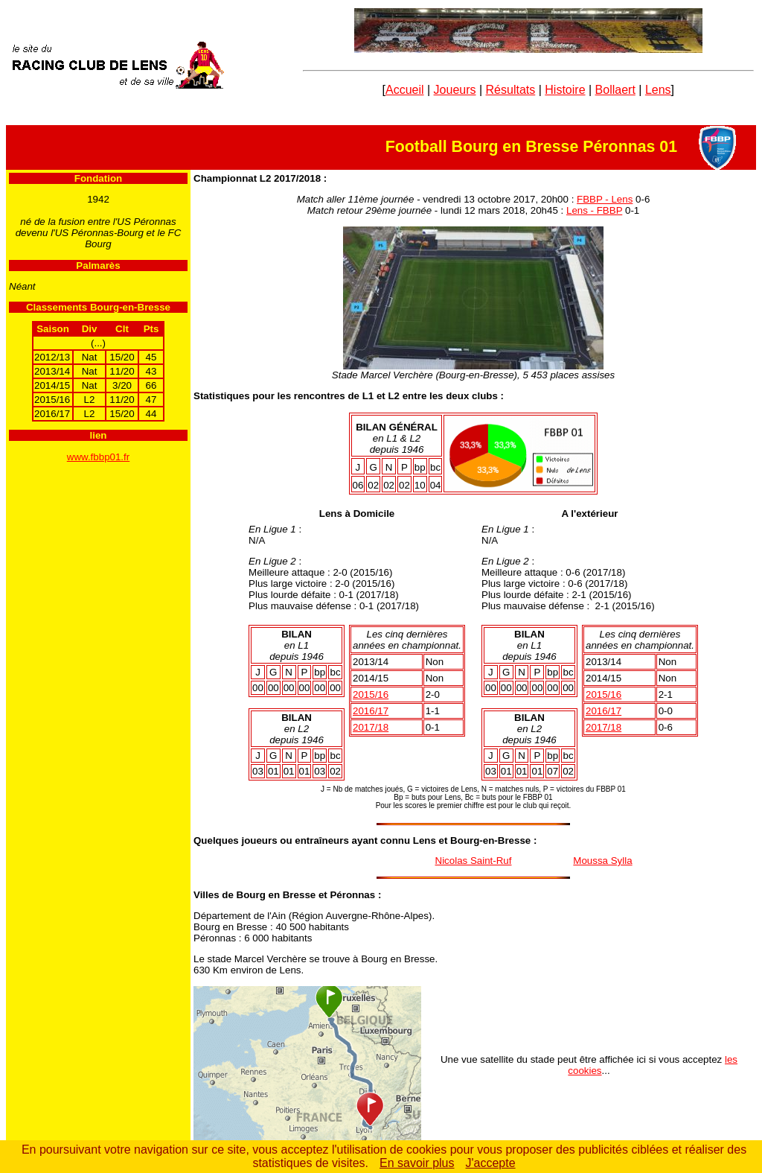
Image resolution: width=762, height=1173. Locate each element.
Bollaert (615, 89)
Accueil (404, 89)
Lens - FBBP (594, 210)
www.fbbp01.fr (98, 456)
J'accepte (491, 1163)
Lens (658, 89)
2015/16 (370, 694)
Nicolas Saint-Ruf (473, 860)
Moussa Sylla (602, 860)
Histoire (565, 89)
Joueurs (455, 89)
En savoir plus (417, 1163)
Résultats (511, 89)
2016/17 (370, 710)
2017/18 (370, 727)
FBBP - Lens (605, 199)
